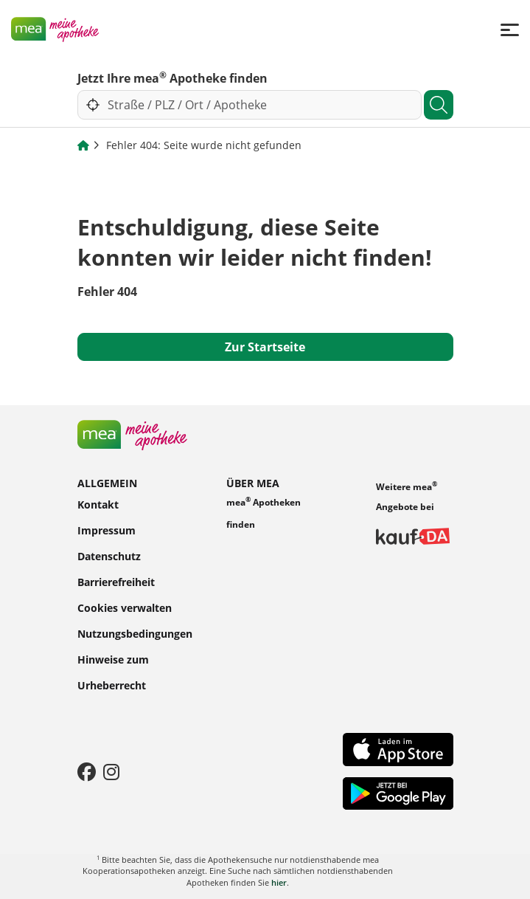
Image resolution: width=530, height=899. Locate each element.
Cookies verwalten (124, 607)
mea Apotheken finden (263, 513)
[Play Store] (398, 792)
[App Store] (398, 748)
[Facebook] (86, 771)
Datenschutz (109, 555)
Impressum (106, 530)
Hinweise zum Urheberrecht (113, 672)
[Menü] (509, 29)
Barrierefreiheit (116, 581)
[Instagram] (111, 771)
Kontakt (98, 504)
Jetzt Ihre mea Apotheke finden (172, 77)
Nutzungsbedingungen (134, 633)
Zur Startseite (265, 347)
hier (279, 882)
